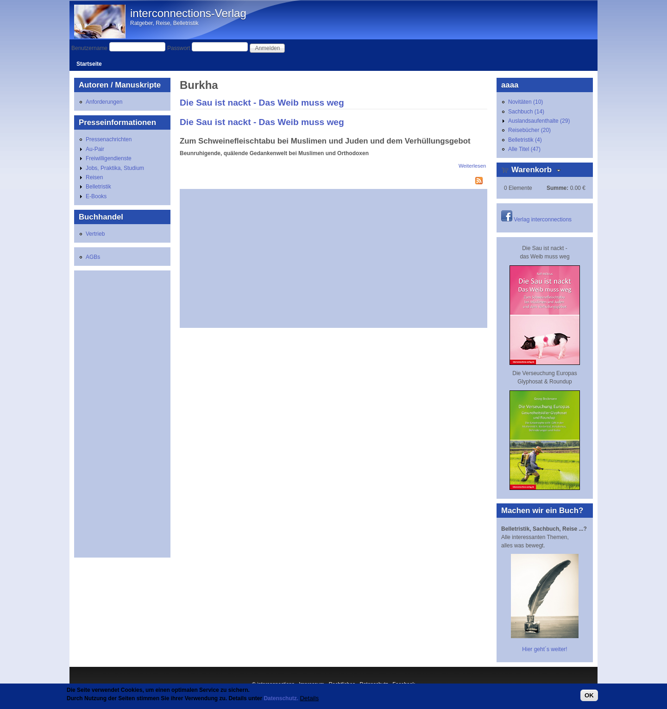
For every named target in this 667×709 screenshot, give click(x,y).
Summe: (557, 188)
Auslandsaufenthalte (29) (539, 121)
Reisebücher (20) (529, 130)
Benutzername (89, 48)
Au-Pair (95, 149)
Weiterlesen (472, 166)
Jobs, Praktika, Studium (115, 168)
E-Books (96, 196)
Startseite (89, 64)
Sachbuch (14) (526, 111)
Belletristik (98, 186)
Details (309, 698)
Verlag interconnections (543, 219)
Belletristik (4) (525, 140)
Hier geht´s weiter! (544, 649)
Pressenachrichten (109, 139)
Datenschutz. (281, 698)
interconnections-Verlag (188, 13)
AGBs (93, 257)
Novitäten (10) (525, 102)
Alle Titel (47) (524, 149)
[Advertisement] (333, 258)
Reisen (94, 177)
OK (589, 695)
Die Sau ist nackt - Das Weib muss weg (262, 102)
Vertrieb (95, 234)
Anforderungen (104, 102)
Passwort (178, 48)
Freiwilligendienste (109, 158)
